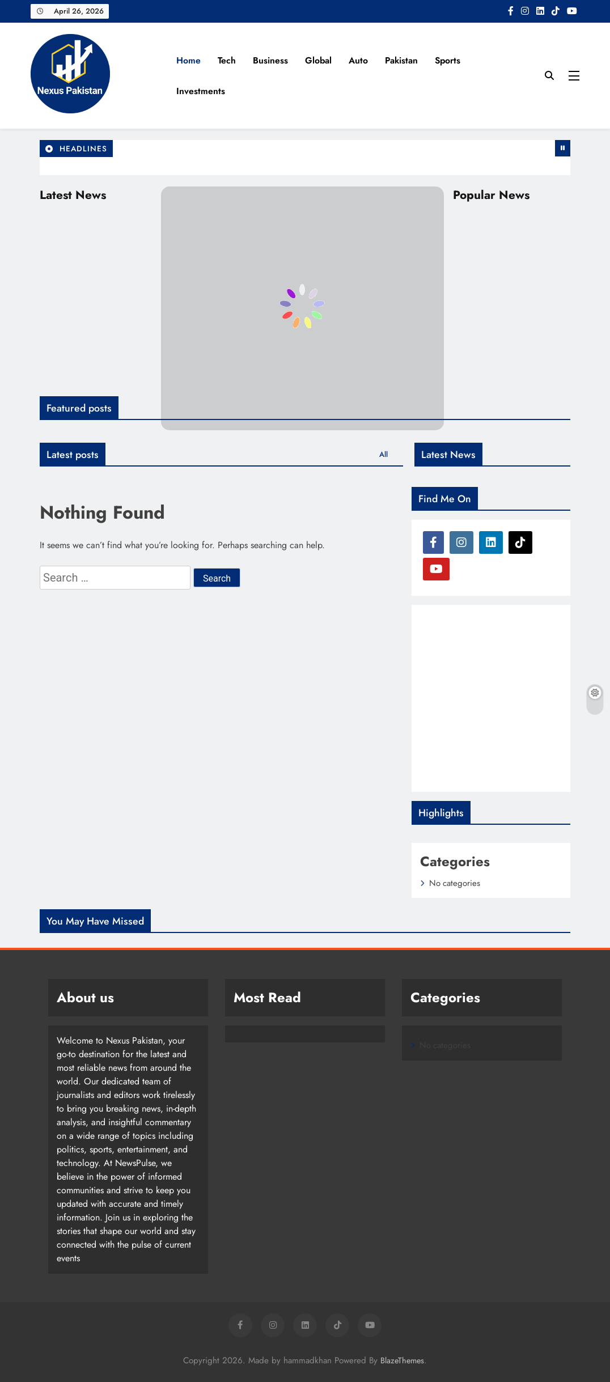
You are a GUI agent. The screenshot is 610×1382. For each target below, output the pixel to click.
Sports (447, 60)
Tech (227, 60)
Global (318, 60)
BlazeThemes (402, 1360)
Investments (200, 90)
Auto (358, 60)
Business (270, 60)
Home (188, 60)
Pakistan (401, 60)
